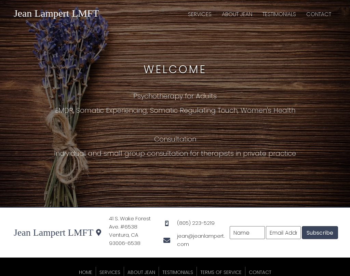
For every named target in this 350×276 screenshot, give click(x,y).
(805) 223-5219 (196, 222)
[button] (320, 232)
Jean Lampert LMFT (56, 13)
